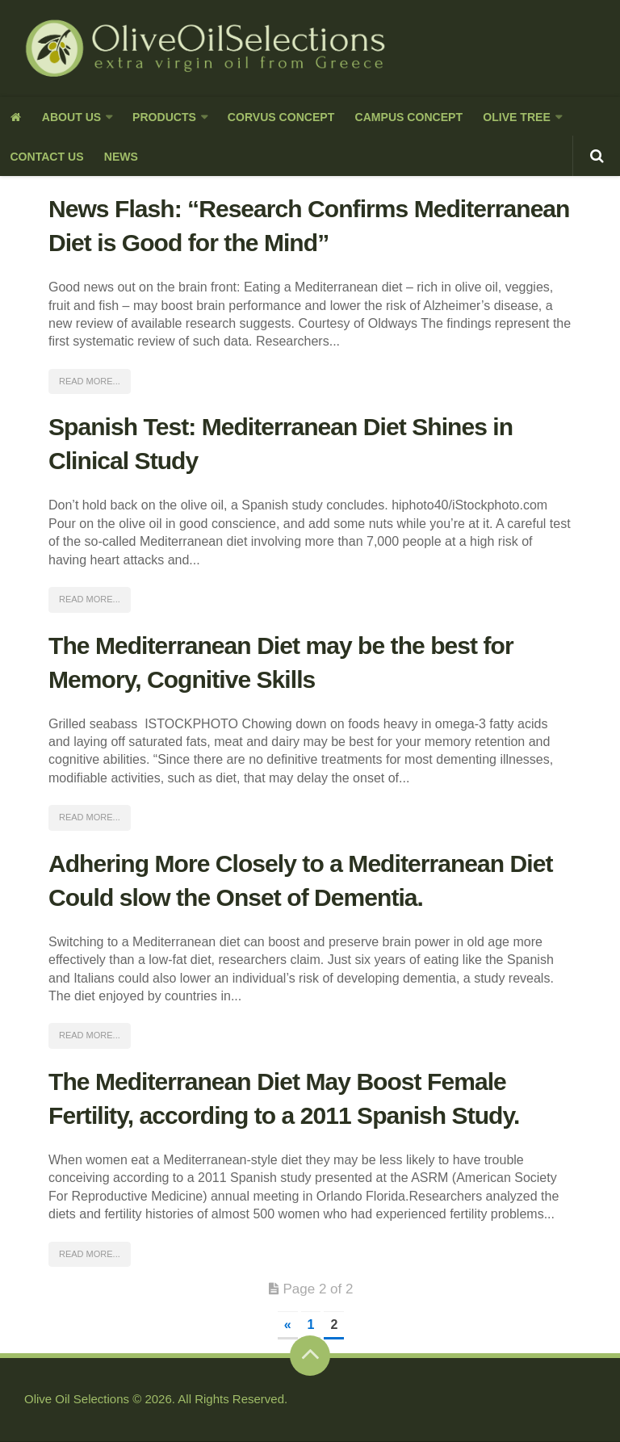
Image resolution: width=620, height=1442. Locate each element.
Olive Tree (510, 117)
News (119, 157)
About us (69, 117)
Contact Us (46, 157)
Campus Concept (404, 117)
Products (162, 117)
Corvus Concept (277, 117)
